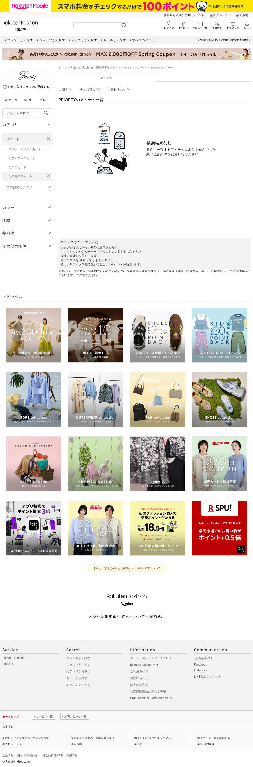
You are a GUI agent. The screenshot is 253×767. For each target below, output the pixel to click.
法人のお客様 (139, 685)
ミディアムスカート (21, 158)
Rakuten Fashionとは (144, 665)
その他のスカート (20, 176)
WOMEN (11, 100)
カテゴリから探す (78, 671)
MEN (27, 100)
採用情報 (71, 755)
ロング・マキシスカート (24, 149)
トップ (62, 67)
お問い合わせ (139, 678)
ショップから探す (78, 665)
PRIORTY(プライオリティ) (113, 67)
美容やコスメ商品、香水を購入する (93, 738)
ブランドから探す (78, 658)
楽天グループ (219, 15)
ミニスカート (17, 167)
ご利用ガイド (139, 671)
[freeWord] (27, 113)
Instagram (201, 670)
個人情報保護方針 (28, 755)
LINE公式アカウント (207, 676)
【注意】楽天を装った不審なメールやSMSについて (126, 568)
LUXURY (7, 664)
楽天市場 (242, 15)
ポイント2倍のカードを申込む (152, 738)
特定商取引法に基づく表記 (148, 691)
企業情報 (7, 755)
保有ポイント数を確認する (213, 738)
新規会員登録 (203, 658)
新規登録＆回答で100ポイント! (184, 15)
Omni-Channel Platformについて (151, 698)
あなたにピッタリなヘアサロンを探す (25, 738)
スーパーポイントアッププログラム (154, 658)
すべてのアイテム (78, 685)
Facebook (200, 664)
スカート (12, 139)
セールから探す (76, 678)
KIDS (43, 100)
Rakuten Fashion (82, 67)
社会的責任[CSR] (53, 755)
